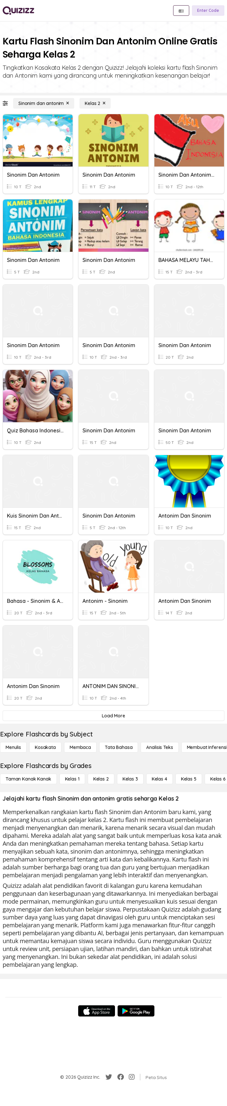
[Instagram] (132, 1077)
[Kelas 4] (159, 779)
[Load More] (113, 715)
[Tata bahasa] (118, 747)
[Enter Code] (208, 10)
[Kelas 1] (72, 779)
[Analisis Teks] (159, 747)
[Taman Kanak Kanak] (28, 779)
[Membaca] (80, 747)
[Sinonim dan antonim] (43, 103)
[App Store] (96, 1010)
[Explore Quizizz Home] (18, 10)
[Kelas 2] (95, 103)
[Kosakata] (45, 747)
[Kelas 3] (130, 779)
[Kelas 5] (188, 779)
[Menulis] (13, 747)
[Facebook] (120, 1077)
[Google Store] (136, 1010)
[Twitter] (108, 1077)
